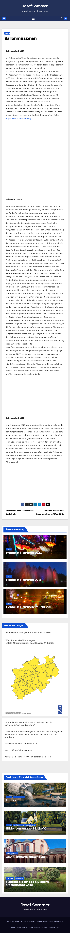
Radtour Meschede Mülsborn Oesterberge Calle (27, 883)
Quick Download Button (38, 927)
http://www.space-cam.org (18, 118)
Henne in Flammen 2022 (24, 552)
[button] (62, 18)
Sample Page (54, 927)
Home (13, 927)
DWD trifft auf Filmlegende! (18, 750)
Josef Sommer (35, 6)
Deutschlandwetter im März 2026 (20, 743)
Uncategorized (19, 797)
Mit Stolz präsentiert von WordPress (21, 921)
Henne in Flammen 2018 (23, 580)
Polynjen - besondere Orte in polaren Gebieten (27, 757)
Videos (7, 33)
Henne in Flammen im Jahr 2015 (29, 607)
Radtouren (19, 878)
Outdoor (10, 878)
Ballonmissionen (20, 38)
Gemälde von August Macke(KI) (24, 825)
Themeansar (58, 921)
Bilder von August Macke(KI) (27, 828)
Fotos (9, 825)
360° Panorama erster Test (25, 856)
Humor (9, 797)
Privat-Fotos (22, 927)
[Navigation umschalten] (33, 18)
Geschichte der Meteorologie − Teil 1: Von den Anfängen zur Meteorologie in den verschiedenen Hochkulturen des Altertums (33, 734)
